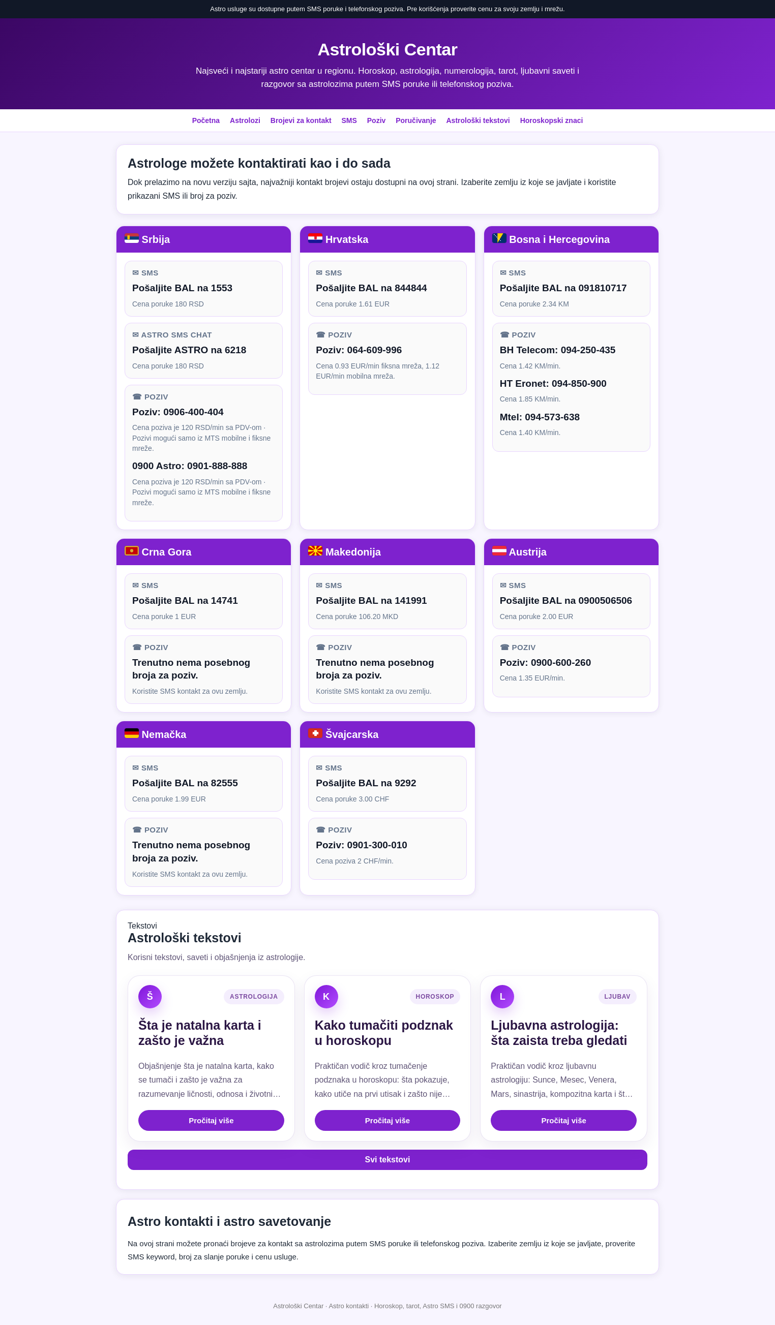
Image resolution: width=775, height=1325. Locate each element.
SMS (349, 120)
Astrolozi (245, 120)
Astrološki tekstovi (478, 120)
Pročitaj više (211, 1120)
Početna (206, 120)
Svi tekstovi (387, 1159)
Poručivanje (416, 120)
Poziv (376, 120)
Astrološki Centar (388, 49)
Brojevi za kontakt (301, 120)
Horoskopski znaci (551, 120)
